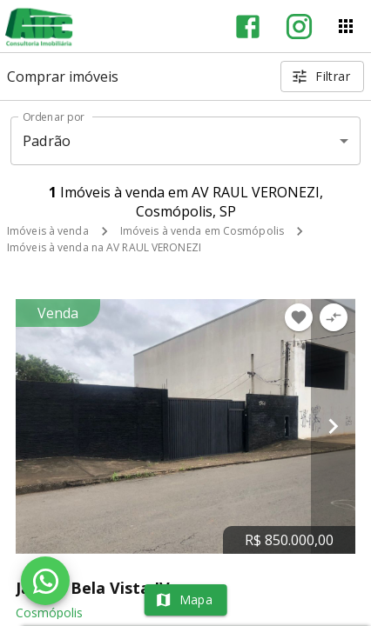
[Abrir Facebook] (248, 26)
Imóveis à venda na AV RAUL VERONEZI (104, 247)
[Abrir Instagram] (299, 26)
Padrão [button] (47, 140)
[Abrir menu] (346, 26)
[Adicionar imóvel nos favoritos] (299, 317)
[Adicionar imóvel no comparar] (333, 317)
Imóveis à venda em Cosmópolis (202, 230)
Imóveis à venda (48, 230)
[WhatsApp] (45, 580)
